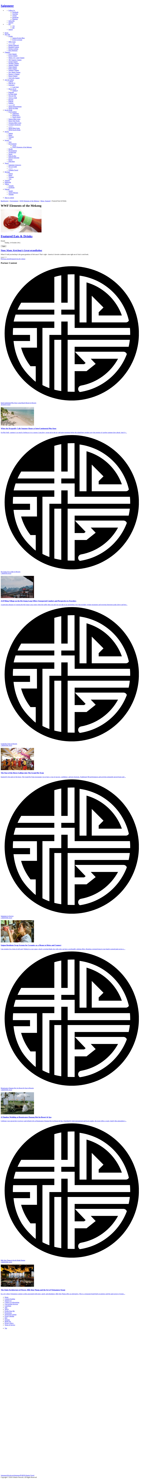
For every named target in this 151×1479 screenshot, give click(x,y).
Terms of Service (10, 1325)
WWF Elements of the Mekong (29, 201)
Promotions (8, 1313)
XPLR (7, 1309)
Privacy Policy (9, 1323)
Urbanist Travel (29, 1475)
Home (6, 1297)
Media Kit (8, 1321)
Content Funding (10, 1299)
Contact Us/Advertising (12, 1302)
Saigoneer (4, 1475)
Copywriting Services (11, 1304)
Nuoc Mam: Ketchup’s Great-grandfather (21, 250)
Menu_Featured (45, 201)
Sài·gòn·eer (10, 1475)
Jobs (6, 1307)
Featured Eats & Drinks (16, 236)
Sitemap (7, 1320)
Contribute (8, 1306)
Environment (14, 201)
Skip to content (9, 198)
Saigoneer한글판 (19, 1475)
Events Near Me (10, 1311)
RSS (6, 1318)
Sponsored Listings (10, 1314)
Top (6, 1328)
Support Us (8, 1300)
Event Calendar (9, 1316)
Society (6, 201)
